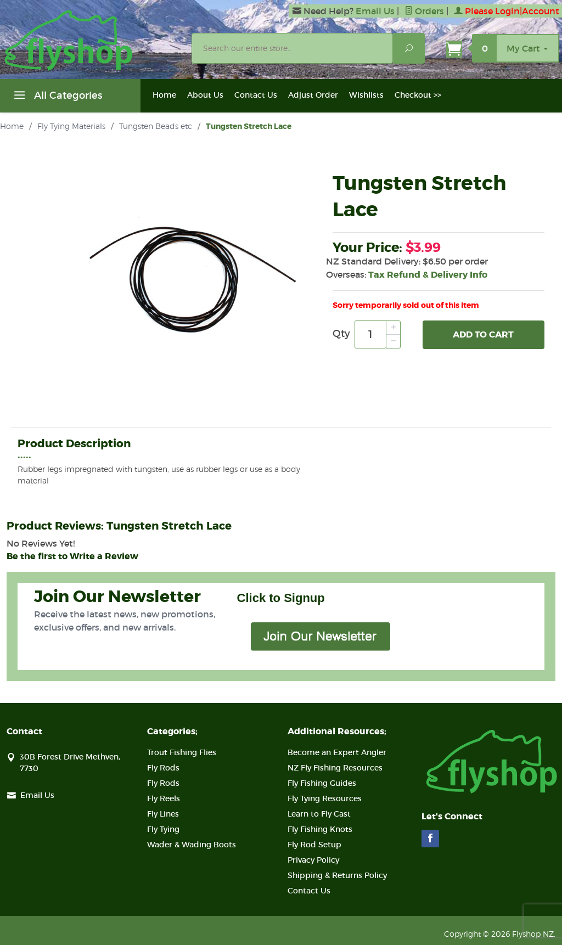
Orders (424, 10)
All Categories (56, 97)
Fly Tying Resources (325, 798)
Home (164, 95)
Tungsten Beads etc (155, 126)
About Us (205, 95)
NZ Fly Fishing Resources (335, 768)
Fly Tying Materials (71, 126)
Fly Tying (163, 829)
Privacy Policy (313, 860)
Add (483, 334)
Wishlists (366, 95)
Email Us (375, 10)
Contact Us (255, 95)
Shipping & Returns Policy (337, 875)
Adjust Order (313, 95)
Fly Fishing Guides (322, 783)
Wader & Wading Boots (191, 845)
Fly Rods (163, 768)
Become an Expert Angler (337, 752)
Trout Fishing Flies (181, 752)
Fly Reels (163, 798)
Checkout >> (418, 95)
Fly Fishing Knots (320, 829)
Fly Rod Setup (314, 845)
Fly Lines (163, 814)
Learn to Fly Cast (319, 814)
